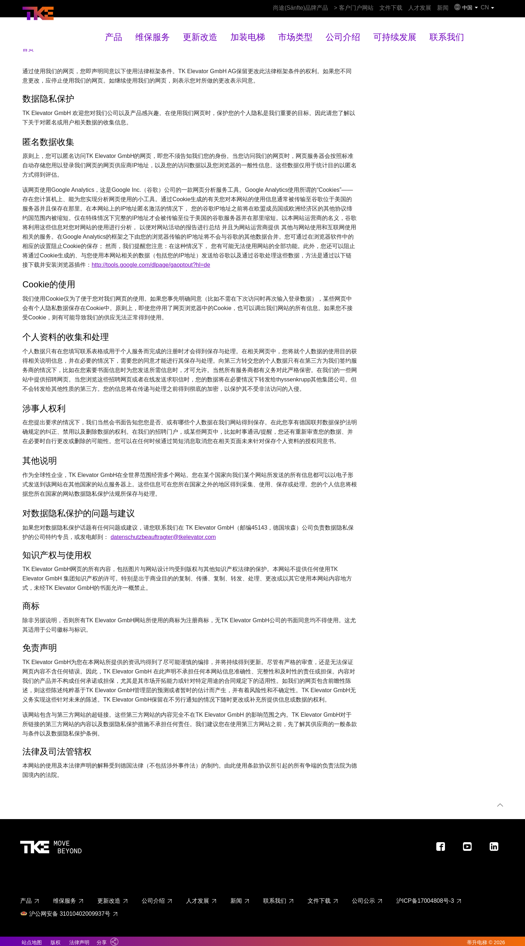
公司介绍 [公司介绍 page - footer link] (153, 897)
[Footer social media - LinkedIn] (497, 845)
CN (493, 7)
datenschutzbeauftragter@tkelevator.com (163, 533)
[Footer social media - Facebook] (443, 845)
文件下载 (362, 8)
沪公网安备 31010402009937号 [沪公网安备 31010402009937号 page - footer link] (65, 910)
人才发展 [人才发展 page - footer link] (197, 897)
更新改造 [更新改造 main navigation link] (216, 30)
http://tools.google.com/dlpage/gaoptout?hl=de (151, 261)
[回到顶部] (499, 802)
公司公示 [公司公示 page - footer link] (363, 897)
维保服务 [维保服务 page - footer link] (64, 897)
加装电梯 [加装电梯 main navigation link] (255, 30)
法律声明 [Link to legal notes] (79, 939)
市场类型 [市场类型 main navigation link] (294, 30)
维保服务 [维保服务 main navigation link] (177, 30)
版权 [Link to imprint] (55, 939)
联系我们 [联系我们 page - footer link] (274, 897)
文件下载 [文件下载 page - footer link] (319, 897)
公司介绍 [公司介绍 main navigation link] (333, 30)
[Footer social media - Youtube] (470, 845)
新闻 (430, 8)
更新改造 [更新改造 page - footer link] (108, 897)
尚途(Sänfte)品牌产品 (260, 8)
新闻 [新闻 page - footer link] (236, 897)
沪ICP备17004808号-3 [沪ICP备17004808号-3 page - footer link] (425, 897)
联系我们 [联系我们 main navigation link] (418, 30)
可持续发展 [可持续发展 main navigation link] (375, 30)
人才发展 (399, 8)
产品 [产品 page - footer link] (26, 897)
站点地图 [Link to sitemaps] (32, 939)
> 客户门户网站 (318, 8)
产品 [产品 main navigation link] (144, 30)
